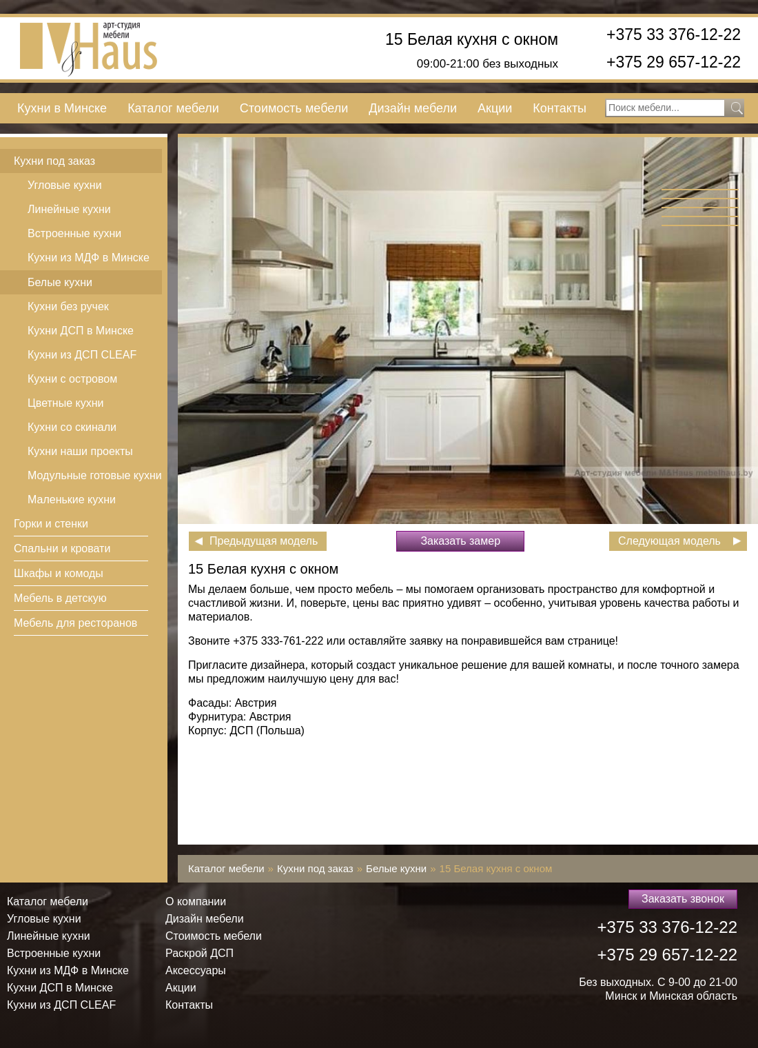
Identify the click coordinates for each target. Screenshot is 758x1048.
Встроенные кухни (74, 233)
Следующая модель (669, 541)
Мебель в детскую (60, 598)
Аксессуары (195, 970)
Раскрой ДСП (199, 953)
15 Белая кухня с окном (471, 39)
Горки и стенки (51, 524)
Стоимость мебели (294, 108)
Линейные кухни (69, 209)
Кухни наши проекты (80, 451)
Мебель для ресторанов (75, 623)
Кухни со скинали (72, 427)
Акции (495, 108)
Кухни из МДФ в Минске (89, 257)
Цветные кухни (65, 403)
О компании (195, 901)
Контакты (559, 108)
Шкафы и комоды (58, 573)
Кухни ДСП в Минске (81, 330)
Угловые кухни (65, 185)
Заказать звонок (683, 899)
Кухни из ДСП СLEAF (82, 355)
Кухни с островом (72, 379)
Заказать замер (460, 541)
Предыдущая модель (263, 541)
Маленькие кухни (72, 499)
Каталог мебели (173, 108)
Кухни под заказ (54, 161)
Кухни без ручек (68, 306)
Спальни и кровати (62, 548)
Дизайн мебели (413, 108)
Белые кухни (60, 282)
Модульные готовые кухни (95, 475)
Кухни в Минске (62, 108)
